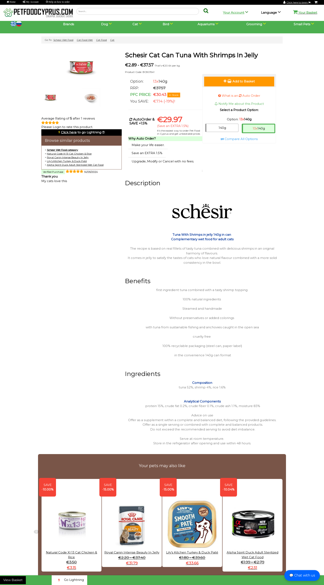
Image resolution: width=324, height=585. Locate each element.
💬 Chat (302, 575)
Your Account (233, 13)
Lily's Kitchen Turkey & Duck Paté (67, 161)
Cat (112, 39)
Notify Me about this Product (239, 104)
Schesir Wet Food (63, 39)
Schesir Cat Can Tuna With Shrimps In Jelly (191, 55)
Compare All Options (239, 139)
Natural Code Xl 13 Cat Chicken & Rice (69, 153)
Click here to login (298, 2)
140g (222, 128)
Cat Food (101, 39)
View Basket (13, 580)
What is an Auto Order (239, 96)
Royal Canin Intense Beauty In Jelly (68, 157)
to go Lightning (81, 132)
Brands (68, 24)
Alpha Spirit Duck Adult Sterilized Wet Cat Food (75, 164)
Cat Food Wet (85, 39)
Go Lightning (69, 580)
